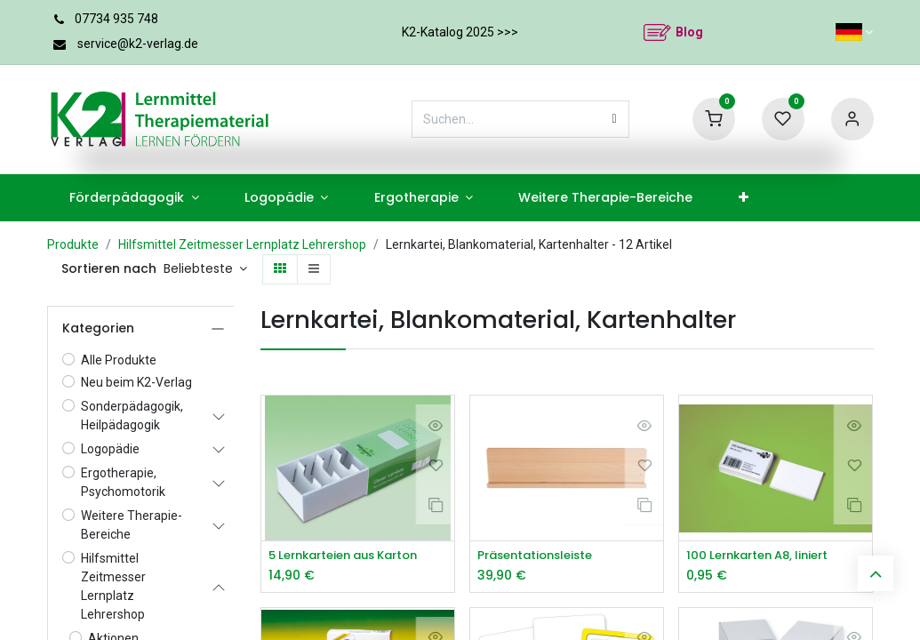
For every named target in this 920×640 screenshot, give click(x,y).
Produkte (73, 244)
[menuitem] (134, 197)
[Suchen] (614, 119)
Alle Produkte (118, 360)
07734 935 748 (116, 19)
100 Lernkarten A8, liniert (764, 556)
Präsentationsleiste (540, 556)
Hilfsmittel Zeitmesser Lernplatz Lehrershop (242, 244)
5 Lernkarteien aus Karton (352, 556)
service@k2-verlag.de (137, 43)
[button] (206, 269)
